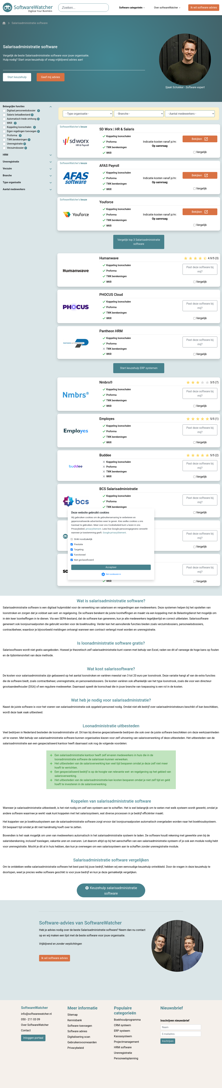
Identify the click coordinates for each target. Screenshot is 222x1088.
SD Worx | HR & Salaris (116, 129)
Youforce (106, 202)
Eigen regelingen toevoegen (23, 131)
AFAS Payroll (109, 166)
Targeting (78, 549)
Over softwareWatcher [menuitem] (167, 7)
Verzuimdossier (17, 147)
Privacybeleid (75, 1047)
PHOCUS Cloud (111, 295)
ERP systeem (122, 1030)
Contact (26, 1030)
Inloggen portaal (33, 1037)
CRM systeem (122, 1025)
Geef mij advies (50, 77)
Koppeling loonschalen (21, 127)
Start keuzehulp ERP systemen (139, 368)
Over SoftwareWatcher (35, 1025)
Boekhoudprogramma (127, 1019)
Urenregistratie (16, 143)
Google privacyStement (114, 532)
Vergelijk (200, 152)
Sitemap (72, 1014)
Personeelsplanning (126, 1058)
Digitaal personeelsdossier (23, 110)
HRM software (123, 1047)
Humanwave (109, 258)
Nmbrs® (106, 382)
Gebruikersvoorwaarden (82, 1042)
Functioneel (80, 554)
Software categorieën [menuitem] (132, 7)
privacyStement (93, 529)
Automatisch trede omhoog (23, 118)
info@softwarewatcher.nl (36, 1013)
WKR (12, 123)
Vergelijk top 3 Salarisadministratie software (138, 242)
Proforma (14, 135)
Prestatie (78, 544)
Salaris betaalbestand (20, 114)
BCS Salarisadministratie (118, 489)
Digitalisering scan (78, 1036)
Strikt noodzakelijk (83, 539)
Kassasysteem (123, 1036)
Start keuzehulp (17, 77)
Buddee (105, 455)
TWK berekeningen (18, 139)
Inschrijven (168, 1041)
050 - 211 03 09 (30, 1019)
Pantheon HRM (111, 331)
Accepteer (110, 567)
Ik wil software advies (204, 7)
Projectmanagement (126, 1041)
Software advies (77, 1031)
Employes (106, 419)
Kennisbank (74, 1020)
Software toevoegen (79, 1025)
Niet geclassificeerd (84, 560)
